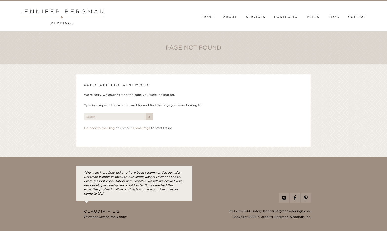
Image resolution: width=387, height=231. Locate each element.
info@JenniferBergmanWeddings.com (282, 211)
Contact (357, 17)
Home (208, 17)
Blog (333, 17)
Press (313, 17)
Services (255, 17)
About (230, 17)
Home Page (141, 128)
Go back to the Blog (99, 128)
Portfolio (286, 17)
